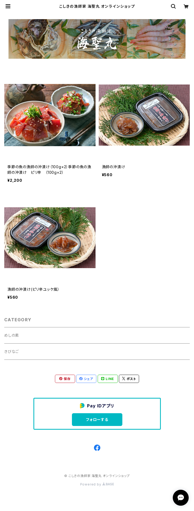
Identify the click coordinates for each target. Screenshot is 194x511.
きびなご (11, 351)
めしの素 (11, 335)
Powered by (97, 484)
